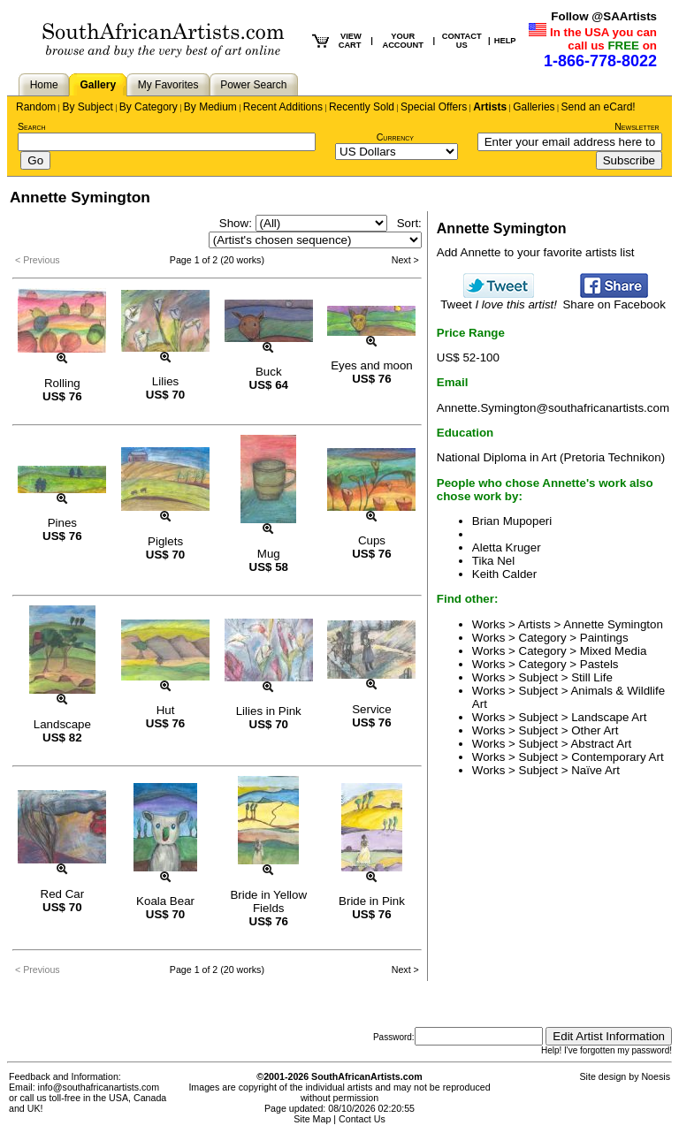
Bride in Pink (372, 901)
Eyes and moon (372, 365)
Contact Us (362, 1119)
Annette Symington (613, 624)
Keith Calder (504, 574)
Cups (371, 540)
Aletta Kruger (506, 547)
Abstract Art (600, 743)
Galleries (533, 107)
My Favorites (168, 85)
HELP (505, 40)
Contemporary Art (617, 757)
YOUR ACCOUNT (402, 40)
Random (36, 107)
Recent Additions (283, 107)
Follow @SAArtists (604, 16)
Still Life (592, 677)
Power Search (253, 85)
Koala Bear (165, 901)
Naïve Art (595, 770)
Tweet (498, 299)
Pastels (599, 664)
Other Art (594, 730)
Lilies (165, 381)
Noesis (655, 1076)
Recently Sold (361, 107)
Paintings (604, 637)
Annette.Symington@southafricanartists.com (553, 407)
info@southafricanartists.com (99, 1087)
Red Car (63, 894)
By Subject (87, 107)
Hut (165, 710)
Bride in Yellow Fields (268, 901)
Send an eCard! (598, 107)
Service (371, 709)
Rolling (62, 383)
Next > (405, 260)
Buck (269, 371)
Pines (62, 522)
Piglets (165, 541)
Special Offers (434, 107)
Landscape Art (608, 717)
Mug (268, 553)
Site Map (312, 1119)
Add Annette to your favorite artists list (536, 252)
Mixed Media (613, 651)
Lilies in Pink (268, 711)
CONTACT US (462, 40)
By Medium (210, 107)
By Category (148, 107)
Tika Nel (493, 560)
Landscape (62, 724)
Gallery (98, 85)
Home (44, 85)
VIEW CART (350, 40)
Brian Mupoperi (512, 521)
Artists (490, 107)
